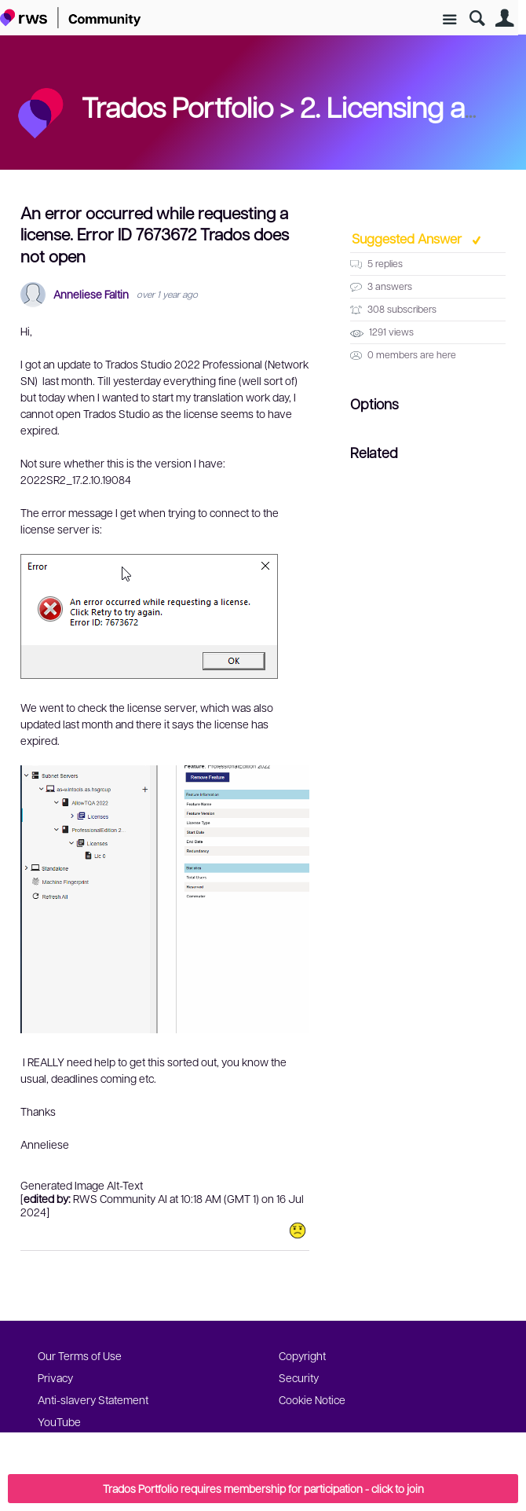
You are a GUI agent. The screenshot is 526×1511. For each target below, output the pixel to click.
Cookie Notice (312, 1399)
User (504, 18)
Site (449, 20)
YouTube (59, 1421)
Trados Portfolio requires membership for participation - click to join (263, 1488)
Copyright (302, 1355)
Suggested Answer (408, 238)
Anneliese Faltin (91, 294)
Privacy (55, 1377)
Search (477, 18)
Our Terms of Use (80, 1355)
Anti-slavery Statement (93, 1399)
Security (299, 1377)
